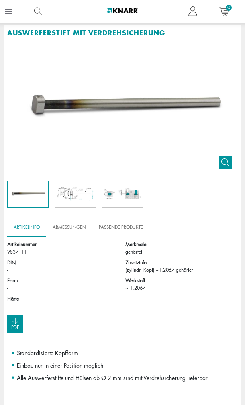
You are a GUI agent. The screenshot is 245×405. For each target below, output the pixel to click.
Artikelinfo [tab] (26, 227)
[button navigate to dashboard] (193, 11)
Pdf (15, 324)
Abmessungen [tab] (69, 227)
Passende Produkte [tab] (120, 227)
